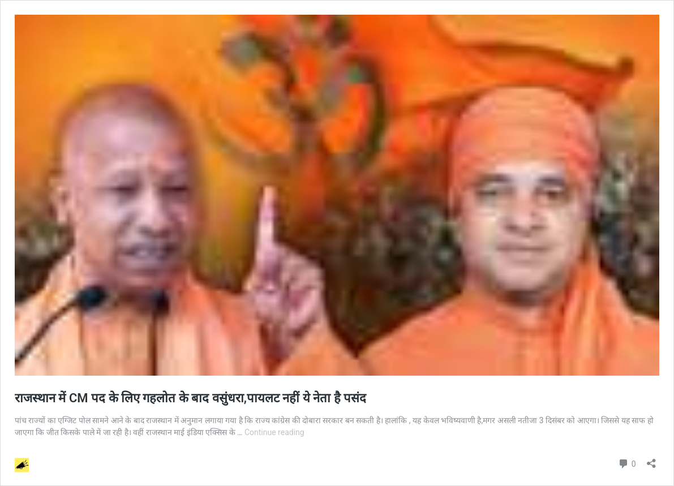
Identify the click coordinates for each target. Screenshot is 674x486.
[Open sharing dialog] (651, 459)
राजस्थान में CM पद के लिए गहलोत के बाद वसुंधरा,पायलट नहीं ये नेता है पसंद (192, 398)
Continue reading (274, 432)
